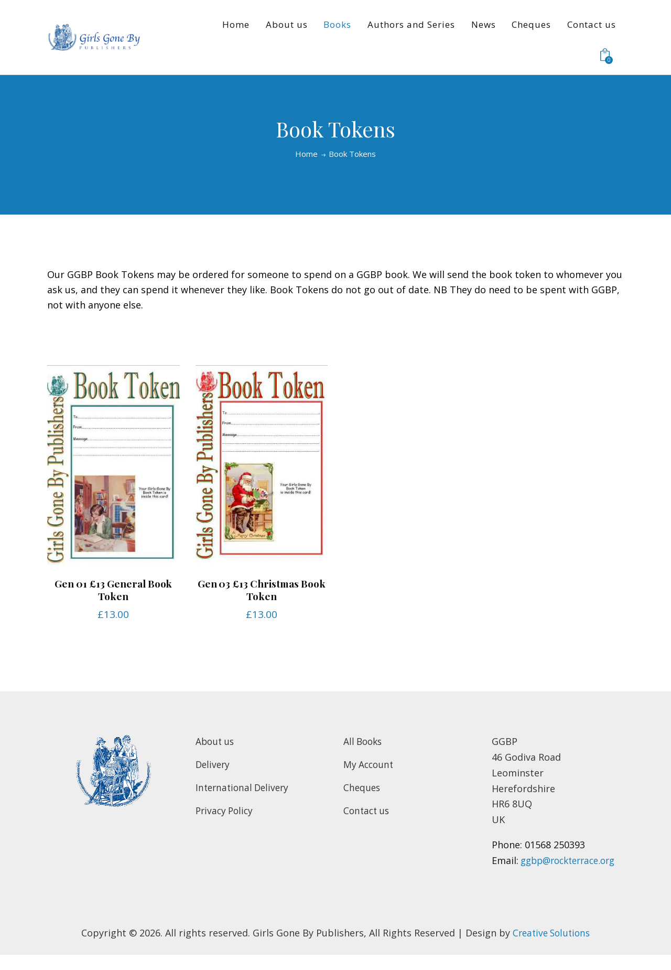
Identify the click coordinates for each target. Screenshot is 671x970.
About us (216, 741)
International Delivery (245, 787)
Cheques (362, 787)
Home (306, 154)
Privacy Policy (226, 810)
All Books (364, 741)
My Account (369, 764)
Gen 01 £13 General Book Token (113, 589)
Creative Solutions (551, 948)
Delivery (214, 764)
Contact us (367, 810)
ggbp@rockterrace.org (543, 876)
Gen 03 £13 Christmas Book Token (262, 589)
